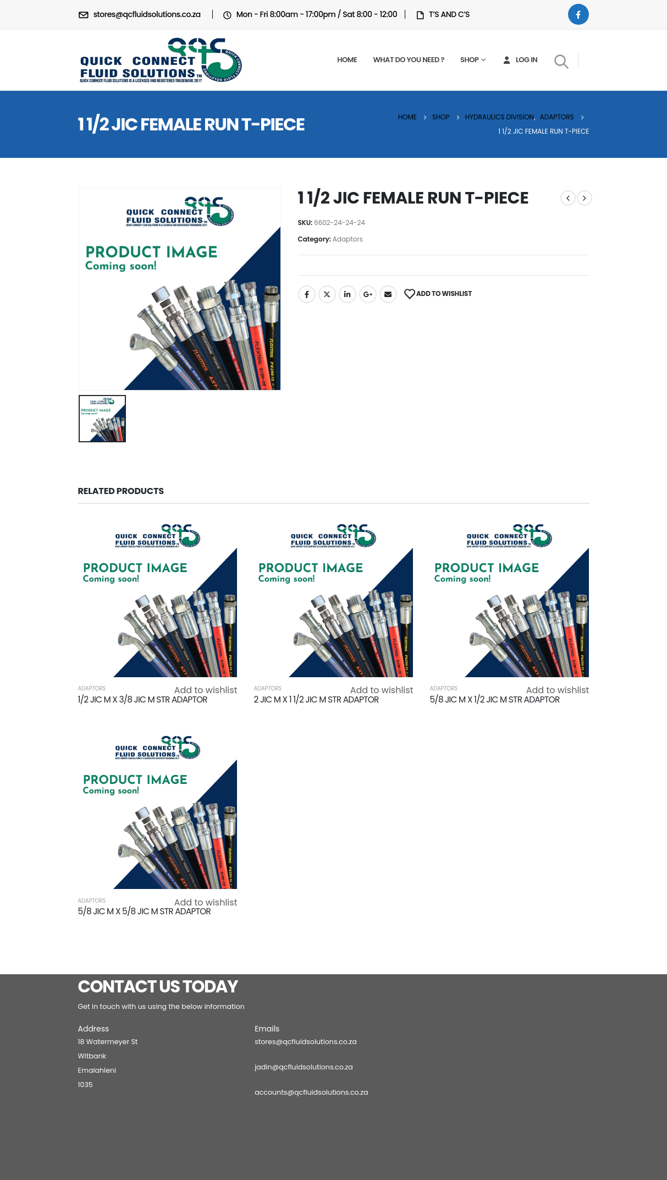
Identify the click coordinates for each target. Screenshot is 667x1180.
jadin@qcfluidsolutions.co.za (304, 1067)
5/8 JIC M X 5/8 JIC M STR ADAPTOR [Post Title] (144, 911)
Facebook (307, 294)
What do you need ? (408, 59)
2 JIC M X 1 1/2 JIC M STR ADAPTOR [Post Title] (315, 699)
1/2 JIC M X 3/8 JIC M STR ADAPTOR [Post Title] (142, 699)
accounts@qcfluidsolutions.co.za (311, 1092)
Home (347, 59)
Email (388, 294)
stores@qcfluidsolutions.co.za (306, 1041)
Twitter (327, 294)
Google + (368, 294)
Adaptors (348, 239)
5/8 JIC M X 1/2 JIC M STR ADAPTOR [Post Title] (494, 699)
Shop (469, 59)
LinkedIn (347, 294)
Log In (519, 59)
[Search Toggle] (561, 61)
